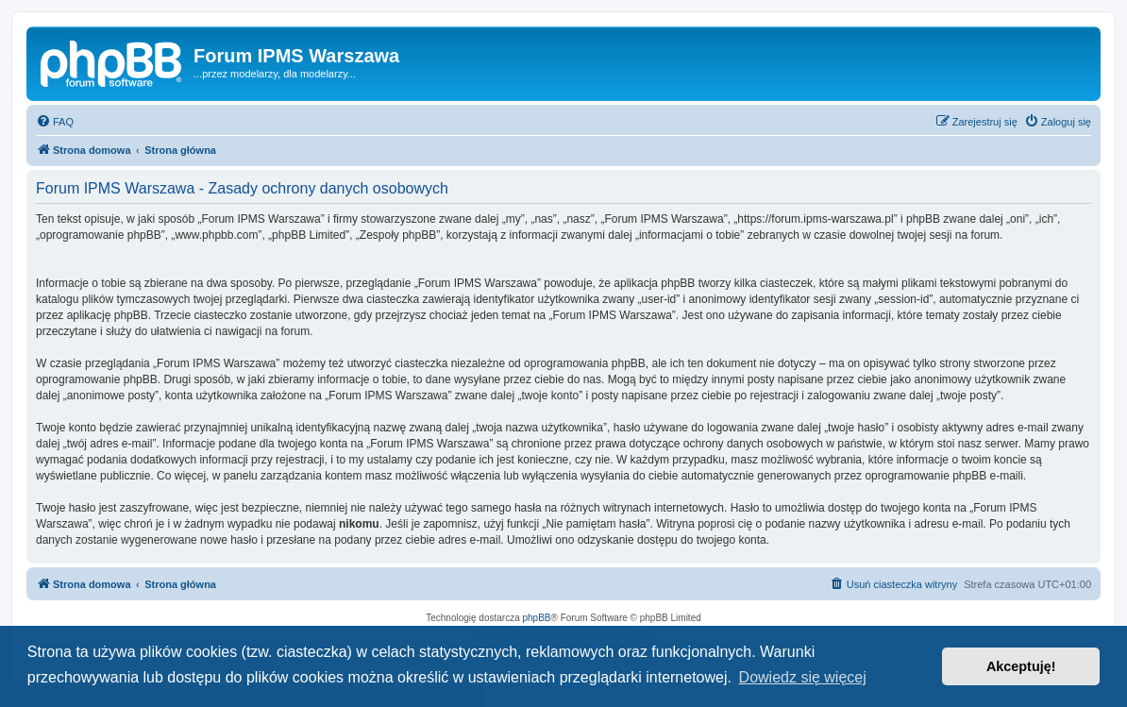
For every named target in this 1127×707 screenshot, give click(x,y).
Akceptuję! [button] (1021, 666)
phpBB (537, 618)
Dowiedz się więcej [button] (802, 677)
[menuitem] (55, 121)
